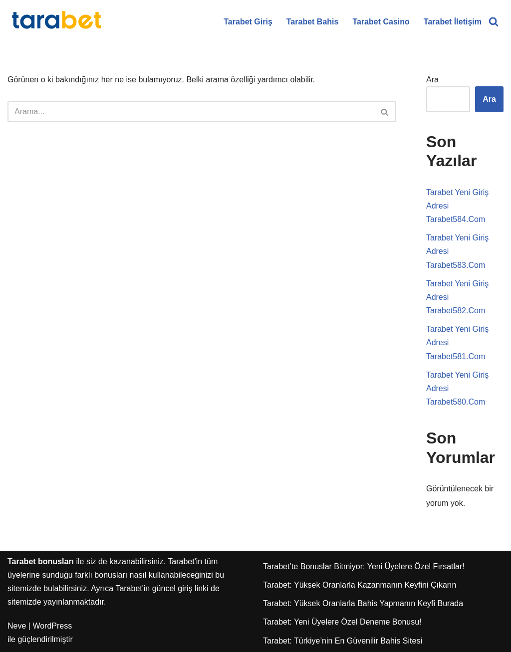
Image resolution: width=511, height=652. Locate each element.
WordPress (52, 626)
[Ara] (494, 21)
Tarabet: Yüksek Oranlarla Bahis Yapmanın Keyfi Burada (363, 603)
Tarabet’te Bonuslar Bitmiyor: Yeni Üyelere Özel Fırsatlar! (364, 566)
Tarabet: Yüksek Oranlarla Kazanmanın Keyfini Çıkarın (359, 585)
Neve (16, 626)
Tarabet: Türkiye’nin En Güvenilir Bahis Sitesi (342, 641)
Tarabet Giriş (248, 21)
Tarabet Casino (380, 21)
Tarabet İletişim (453, 21)
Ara (432, 79)
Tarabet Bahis (312, 21)
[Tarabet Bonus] (57, 21)
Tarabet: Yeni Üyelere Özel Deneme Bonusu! (342, 622)
